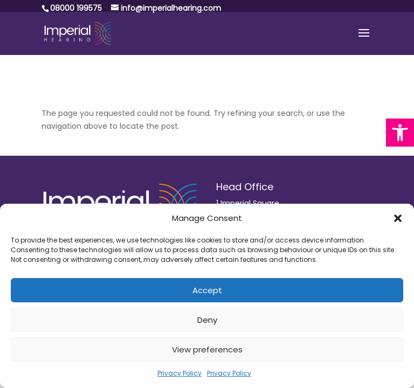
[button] (400, 133)
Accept (207, 290)
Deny (207, 319)
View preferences (207, 349)
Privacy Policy (179, 373)
